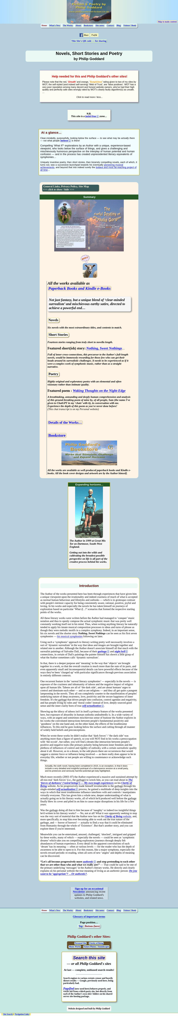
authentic (88, 861)
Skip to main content (167, 21)
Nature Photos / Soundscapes (96, 947)
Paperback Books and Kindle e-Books (79, 288)
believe (64, 140)
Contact (110, 25)
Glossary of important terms (89, 916)
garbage (102, 651)
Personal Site (80, 943)
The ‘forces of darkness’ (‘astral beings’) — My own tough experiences (86, 781)
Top (81, 926)
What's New (54, 25)
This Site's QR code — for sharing (88, 41)
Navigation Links (22, 1014)
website (118, 816)
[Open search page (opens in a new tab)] (89, 958)
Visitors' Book (129, 25)
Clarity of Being (96, 943)
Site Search (8, 1014)
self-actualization (91, 705)
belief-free (90, 116)
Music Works (75, 947)
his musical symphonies (69, 636)
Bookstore (88, 25)
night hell (120, 651)
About (78, 25)
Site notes (100, 25)
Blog (119, 25)
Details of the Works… (65, 422)
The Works (68, 25)
